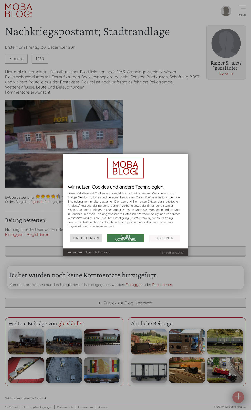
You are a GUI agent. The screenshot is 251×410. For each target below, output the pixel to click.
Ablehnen (164, 238)
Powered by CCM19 (171, 252)
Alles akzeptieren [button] (125, 238)
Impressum (75, 252)
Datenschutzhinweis (97, 252)
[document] (125, 209)
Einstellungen (86, 238)
